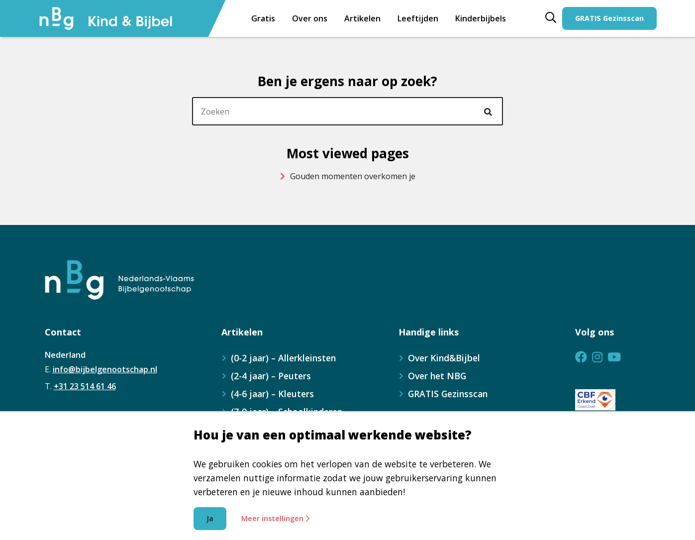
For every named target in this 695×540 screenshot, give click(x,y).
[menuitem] (418, 18)
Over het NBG (437, 376)
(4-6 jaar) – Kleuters (272, 394)
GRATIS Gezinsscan (609, 18)
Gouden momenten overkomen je (347, 176)
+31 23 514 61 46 (85, 386)
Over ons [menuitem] (309, 18)
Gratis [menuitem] (263, 18)
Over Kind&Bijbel (444, 358)
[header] (347, 111)
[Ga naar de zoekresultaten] (489, 111)
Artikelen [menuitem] (362, 18)
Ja (209, 518)
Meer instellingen (275, 518)
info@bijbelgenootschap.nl (105, 369)
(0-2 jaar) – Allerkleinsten (283, 358)
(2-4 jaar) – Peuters (271, 376)
